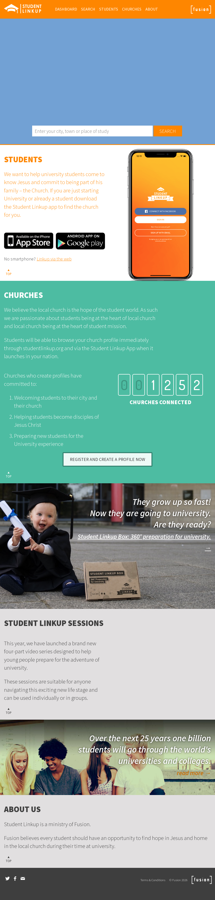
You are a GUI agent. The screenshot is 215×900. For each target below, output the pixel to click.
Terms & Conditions (152, 880)
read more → (194, 773)
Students (108, 9)
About (151, 9)
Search (88, 9)
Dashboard (66, 9)
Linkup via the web (54, 259)
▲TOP (9, 272)
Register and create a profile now (107, 459)
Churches (131, 9)
